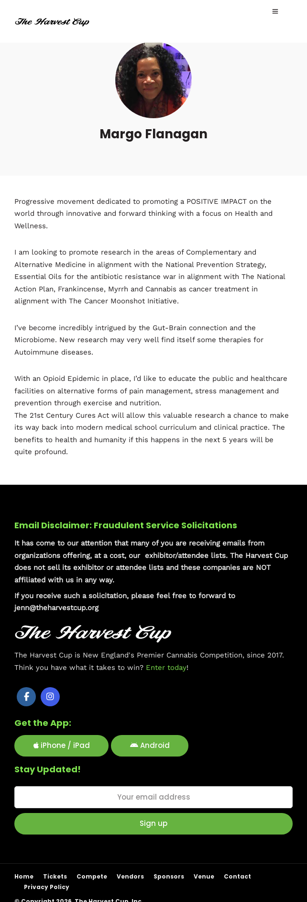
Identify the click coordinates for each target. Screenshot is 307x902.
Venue (204, 876)
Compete (92, 876)
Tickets (55, 876)
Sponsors (169, 876)
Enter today (166, 667)
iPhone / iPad (61, 745)
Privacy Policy (46, 887)
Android (150, 745)
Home (23, 876)
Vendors (130, 876)
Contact (237, 876)
